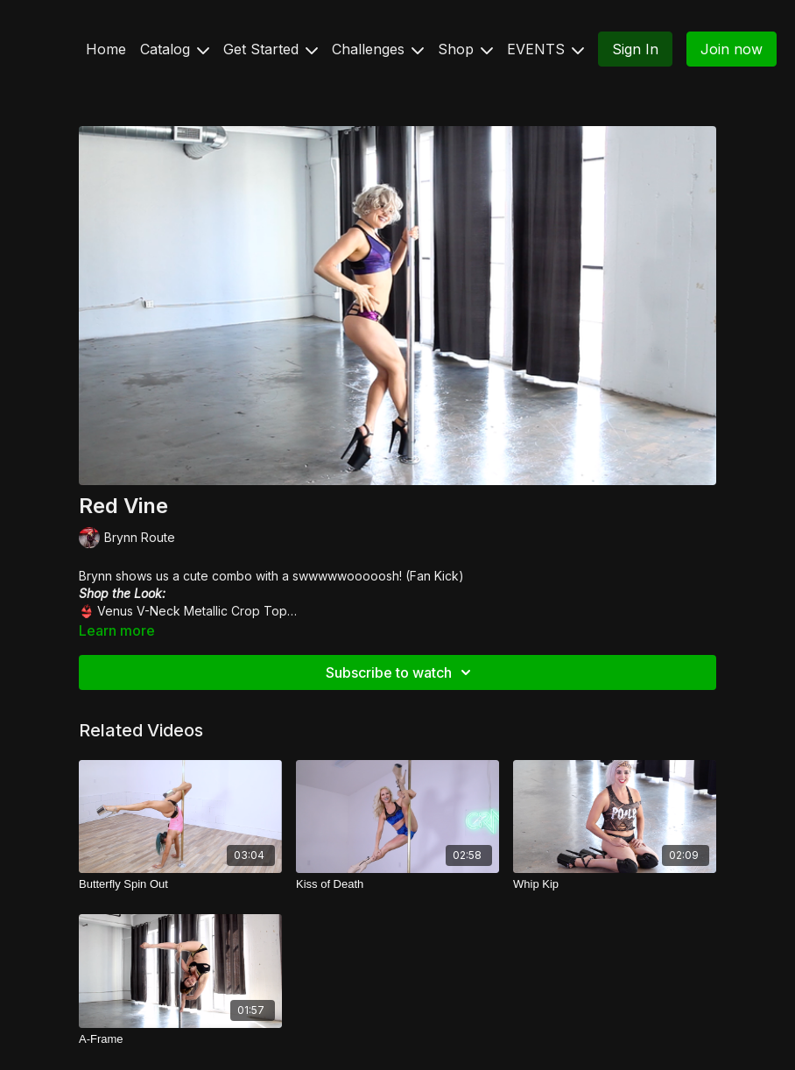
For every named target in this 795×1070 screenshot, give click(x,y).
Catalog (174, 49)
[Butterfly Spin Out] (180, 884)
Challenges (378, 49)
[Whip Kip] (614, 884)
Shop (465, 49)
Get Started (270, 49)
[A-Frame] (180, 1039)
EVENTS (545, 49)
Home (106, 49)
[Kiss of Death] (397, 884)
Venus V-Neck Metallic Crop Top (190, 610)
